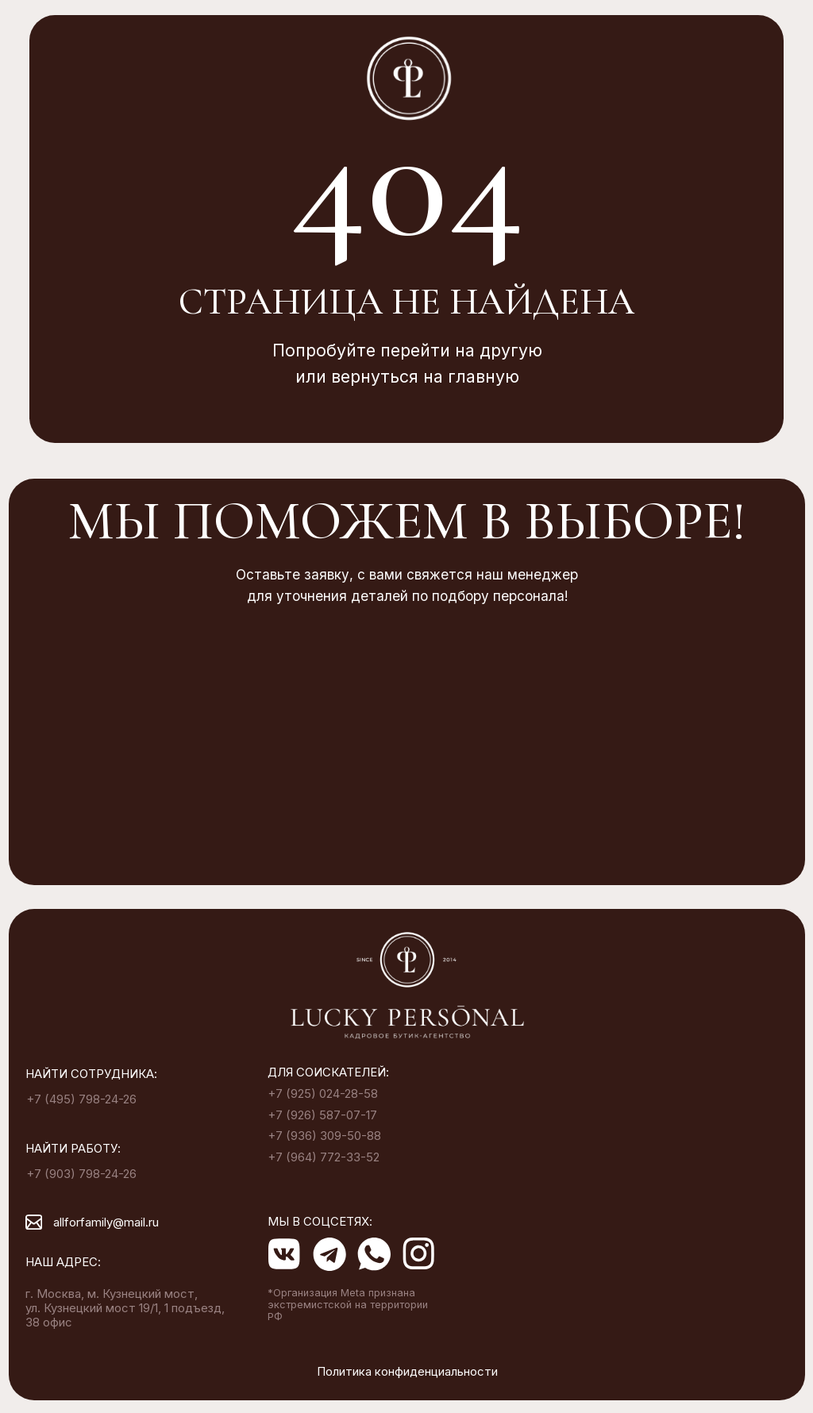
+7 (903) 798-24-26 (81, 1174)
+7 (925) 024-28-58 (323, 1094)
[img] (407, 986)
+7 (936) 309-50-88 (324, 1136)
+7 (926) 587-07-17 (322, 1115)
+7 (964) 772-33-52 (324, 1157)
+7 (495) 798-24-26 (81, 1099)
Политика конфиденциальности (407, 1372)
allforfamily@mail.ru (106, 1222)
